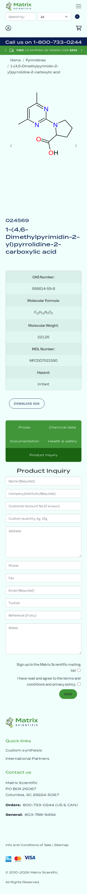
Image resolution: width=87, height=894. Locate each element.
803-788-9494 (40, 814)
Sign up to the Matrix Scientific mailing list (49, 667)
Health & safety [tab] (62, 441)
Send (68, 694)
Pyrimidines (36, 60)
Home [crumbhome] (15, 60)
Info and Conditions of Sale (28, 845)
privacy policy (63, 684)
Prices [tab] (24, 427)
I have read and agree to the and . (49, 681)
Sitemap (61, 845)
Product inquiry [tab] (43, 455)
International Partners (28, 758)
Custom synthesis (24, 750)
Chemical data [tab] (62, 427)
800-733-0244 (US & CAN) (50, 805)
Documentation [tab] (24, 441)
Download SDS (27, 403)
